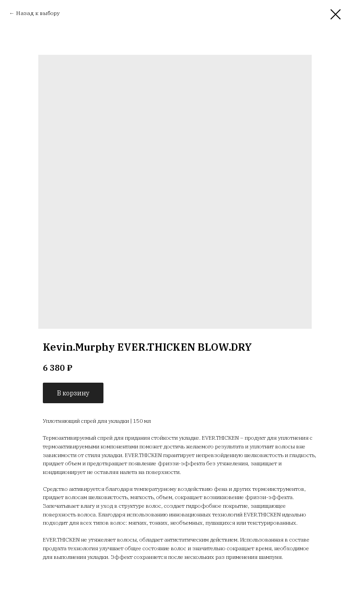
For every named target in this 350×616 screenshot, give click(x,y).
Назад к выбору (38, 13)
